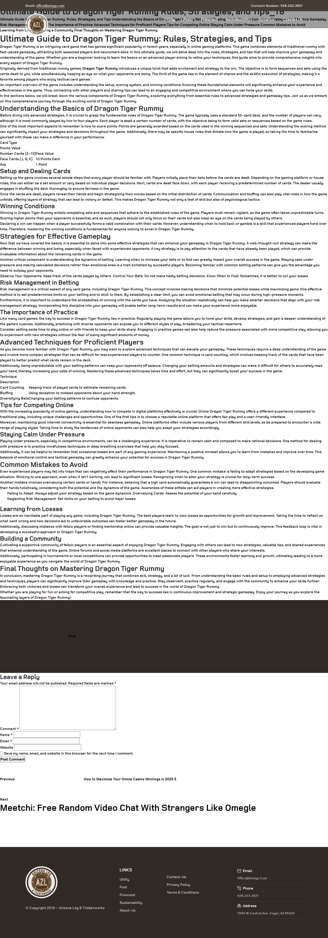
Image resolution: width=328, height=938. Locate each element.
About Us (266, 19)
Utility (169, 19)
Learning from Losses (18, 30)
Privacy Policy (178, 884)
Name (6, 734)
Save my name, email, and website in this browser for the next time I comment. (68, 753)
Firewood (209, 19)
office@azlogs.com (252, 878)
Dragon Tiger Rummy (100, 68)
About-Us (128, 910)
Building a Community (55, 30)
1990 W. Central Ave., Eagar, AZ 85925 (266, 913)
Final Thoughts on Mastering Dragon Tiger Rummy (116, 30)
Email (6, 740)
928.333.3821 (248, 895)
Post (72, 636)
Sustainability (238, 19)
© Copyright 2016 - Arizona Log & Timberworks (65, 907)
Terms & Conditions (183, 892)
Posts (188, 19)
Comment (9, 728)
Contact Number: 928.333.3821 (276, 6)
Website (6, 747)
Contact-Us (176, 876)
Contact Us (292, 19)
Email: (45, 5)
